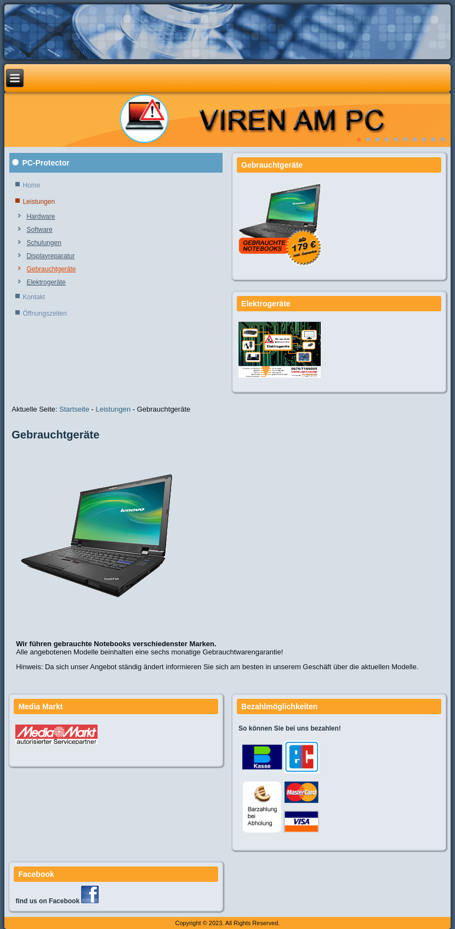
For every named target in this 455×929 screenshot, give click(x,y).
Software (39, 229)
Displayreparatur (50, 256)
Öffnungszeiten (44, 313)
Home (31, 185)
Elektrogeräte (45, 282)
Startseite (74, 409)
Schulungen (43, 243)
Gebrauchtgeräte (51, 269)
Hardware (40, 216)
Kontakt (33, 297)
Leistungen (38, 202)
